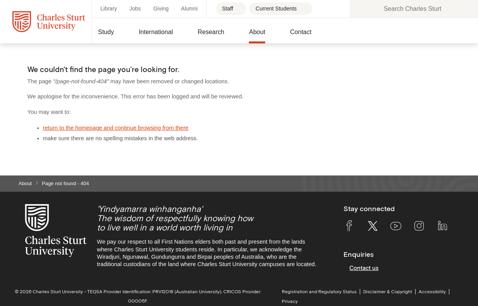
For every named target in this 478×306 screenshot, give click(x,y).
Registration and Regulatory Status (319, 291)
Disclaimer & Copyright (387, 291)
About (25, 183)
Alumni (189, 8)
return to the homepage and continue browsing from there (116, 128)
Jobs (135, 8)
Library (108, 8)
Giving (161, 8)
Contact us (363, 268)
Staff (228, 8)
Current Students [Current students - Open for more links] (276, 8)
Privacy (290, 301)
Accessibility (432, 291)
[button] (112, 35)
